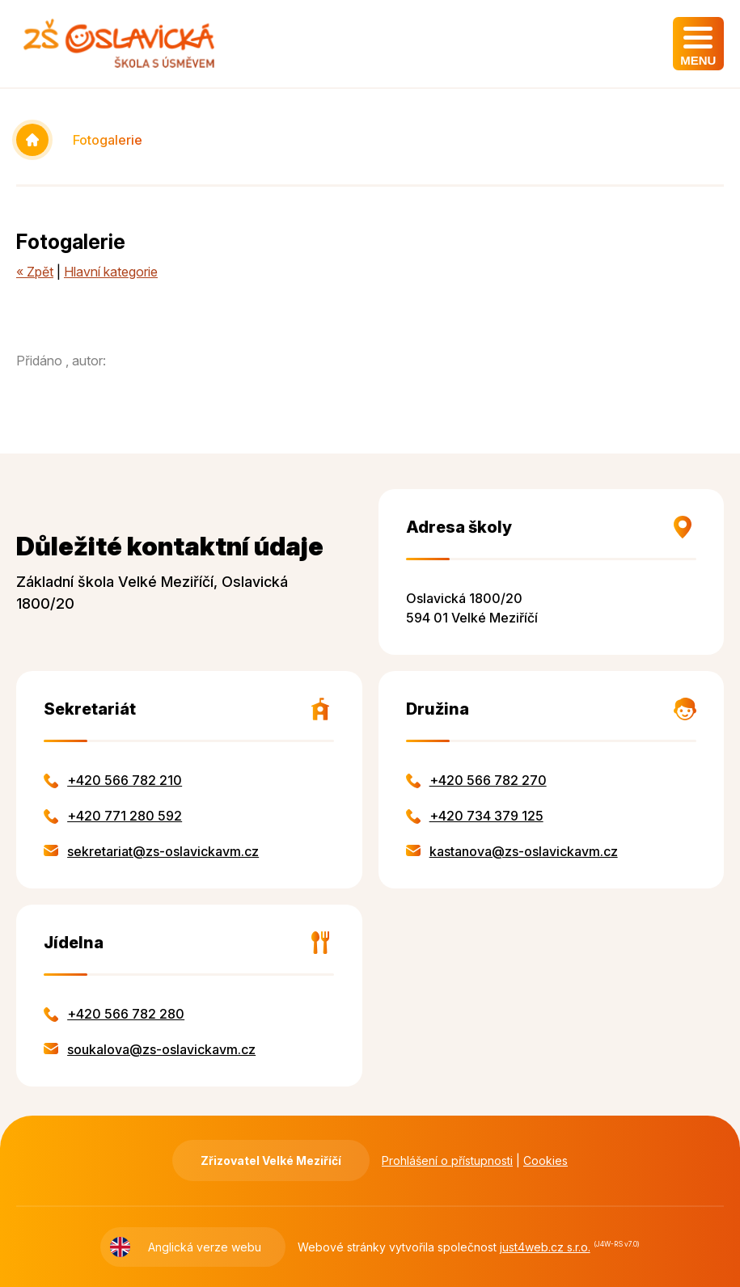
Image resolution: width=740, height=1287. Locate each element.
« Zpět (34, 272)
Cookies (545, 1160)
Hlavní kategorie (111, 272)
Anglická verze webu (204, 1247)
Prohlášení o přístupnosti (447, 1160)
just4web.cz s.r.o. (545, 1247)
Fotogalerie (107, 140)
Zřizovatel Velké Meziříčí (271, 1160)
